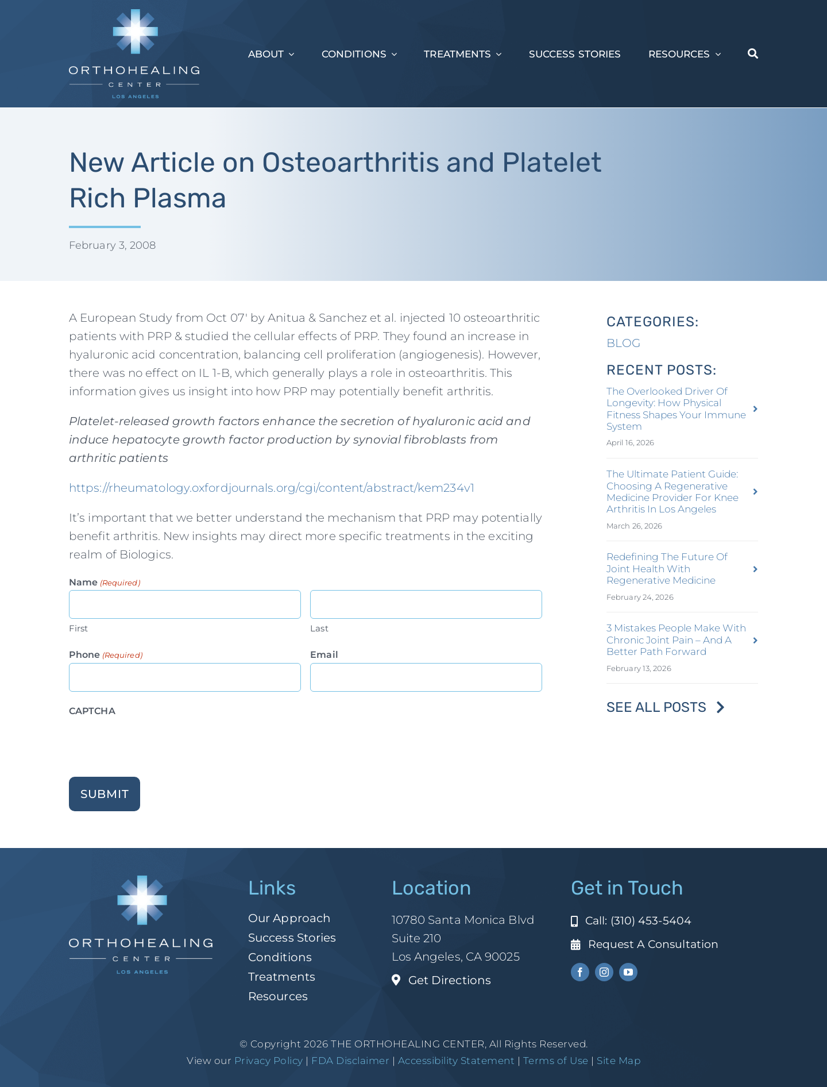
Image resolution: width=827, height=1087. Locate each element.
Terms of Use (556, 1060)
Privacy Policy (268, 1060)
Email (324, 654)
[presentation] (156, 741)
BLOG (623, 342)
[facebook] (580, 972)
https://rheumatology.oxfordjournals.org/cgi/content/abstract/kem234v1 (271, 488)
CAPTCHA (92, 710)
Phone (105, 655)
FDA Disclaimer (349, 1060)
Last (319, 627)
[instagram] (604, 972)
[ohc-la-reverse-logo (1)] (134, 15)
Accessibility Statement (456, 1060)
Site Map (618, 1060)
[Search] (753, 54)
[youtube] (628, 972)
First (78, 627)
